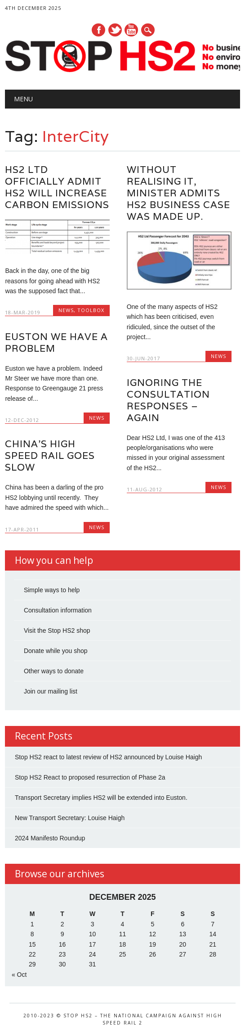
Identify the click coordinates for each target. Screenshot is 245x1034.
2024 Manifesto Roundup (50, 838)
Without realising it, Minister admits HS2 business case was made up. (178, 192)
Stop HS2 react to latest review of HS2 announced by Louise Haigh (108, 757)
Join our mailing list (50, 691)
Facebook (98, 29)
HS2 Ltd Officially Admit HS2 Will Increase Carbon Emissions (57, 187)
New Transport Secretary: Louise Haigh (70, 817)
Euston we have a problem (56, 342)
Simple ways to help (52, 590)
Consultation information (58, 610)
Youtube (131, 29)
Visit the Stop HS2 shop (57, 630)
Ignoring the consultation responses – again (168, 400)
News (66, 310)
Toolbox (90, 310)
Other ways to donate (54, 671)
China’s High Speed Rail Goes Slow (50, 455)
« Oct (19, 974)
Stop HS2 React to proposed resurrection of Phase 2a (90, 777)
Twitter (115, 29)
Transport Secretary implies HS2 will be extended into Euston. (101, 797)
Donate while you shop (56, 650)
